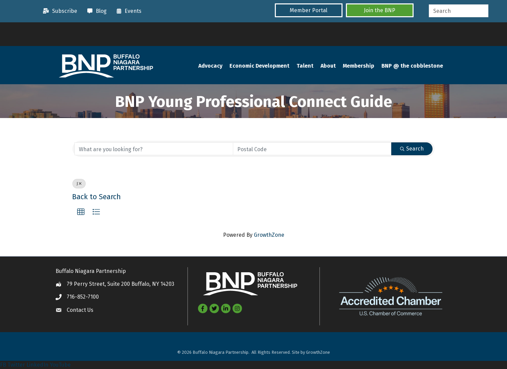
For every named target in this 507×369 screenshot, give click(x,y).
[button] (309, 10)
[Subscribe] (58, 11)
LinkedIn (37, 365)
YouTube (60, 365)
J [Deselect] (79, 183)
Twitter (16, 365)
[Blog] (95, 11)
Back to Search (96, 196)
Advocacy (210, 66)
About (328, 66)
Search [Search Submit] (412, 148)
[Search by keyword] (153, 148)
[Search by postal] (312, 148)
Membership (358, 66)
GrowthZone (269, 235)
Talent (304, 66)
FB (3, 365)
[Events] (127, 11)
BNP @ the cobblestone (412, 66)
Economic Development (259, 66)
